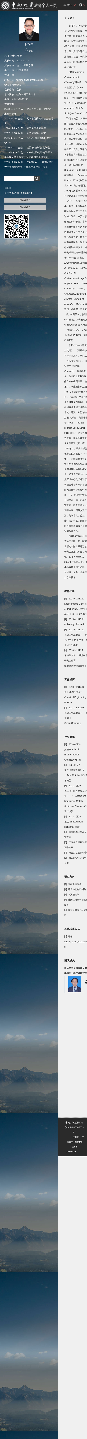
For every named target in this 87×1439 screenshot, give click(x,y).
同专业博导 (25, 200)
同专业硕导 (25, 207)
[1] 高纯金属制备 (73, 884)
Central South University (74, 1147)
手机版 (76, 1137)
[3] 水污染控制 (71, 894)
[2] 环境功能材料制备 (75, 889)
